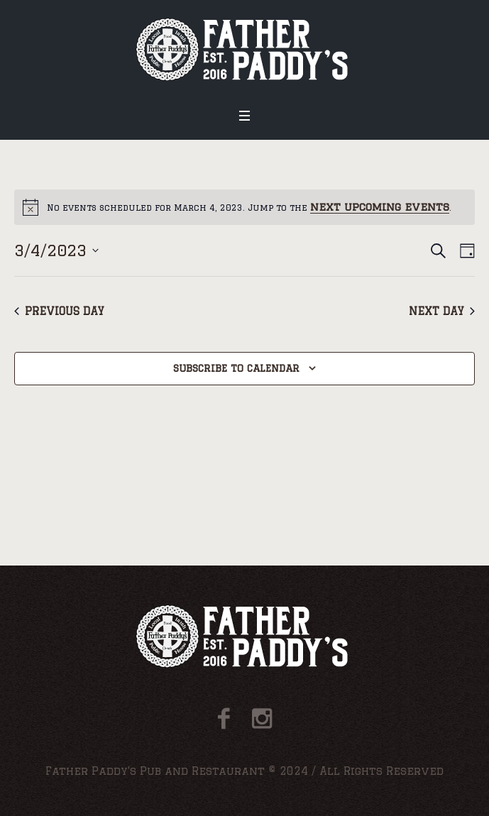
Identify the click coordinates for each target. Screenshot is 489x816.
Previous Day (59, 311)
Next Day (442, 311)
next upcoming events (379, 207)
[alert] (244, 207)
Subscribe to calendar (236, 368)
